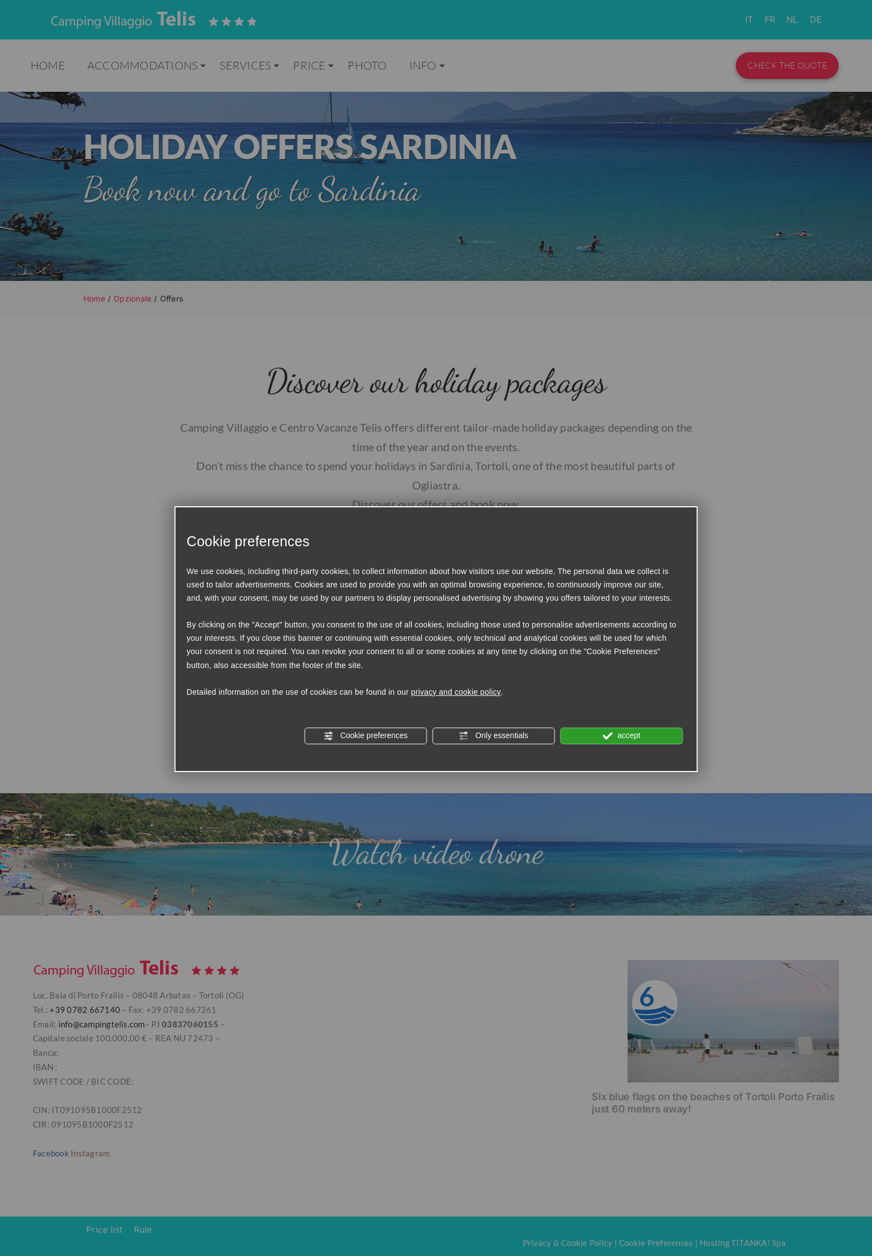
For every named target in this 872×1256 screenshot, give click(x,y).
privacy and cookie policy (456, 692)
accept (621, 736)
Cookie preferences (366, 736)
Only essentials (493, 736)
